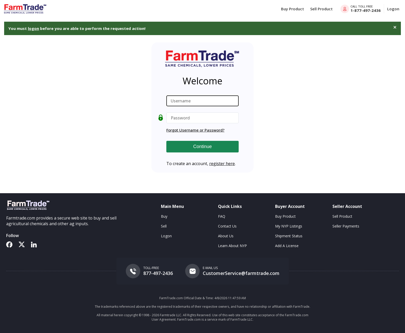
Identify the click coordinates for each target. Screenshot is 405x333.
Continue (202, 146)
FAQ (221, 216)
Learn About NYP (232, 245)
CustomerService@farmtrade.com (241, 273)
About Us (225, 235)
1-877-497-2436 (366, 10)
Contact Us (227, 226)
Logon (393, 8)
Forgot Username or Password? (195, 130)
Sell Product (321, 8)
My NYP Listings (288, 226)
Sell (164, 226)
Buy (164, 216)
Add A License (287, 245)
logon (33, 28)
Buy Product (292, 8)
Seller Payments (345, 226)
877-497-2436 (158, 273)
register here (222, 163)
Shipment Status (288, 235)
